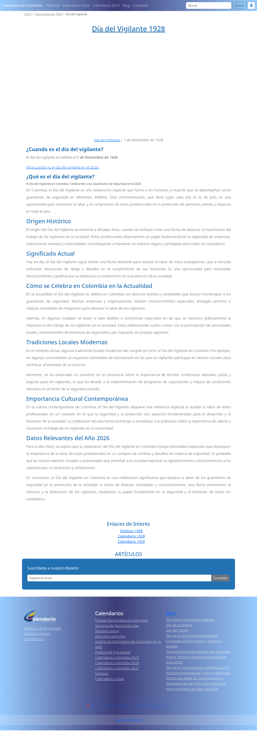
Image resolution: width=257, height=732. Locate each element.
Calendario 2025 (106, 5)
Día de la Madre (179, 626)
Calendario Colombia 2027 (117, 669)
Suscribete (220, 580)
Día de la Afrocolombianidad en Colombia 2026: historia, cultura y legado (194, 642)
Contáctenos (34, 640)
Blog (126, 5)
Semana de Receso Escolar (117, 627)
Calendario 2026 (76, 5)
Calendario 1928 (131, 537)
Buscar (239, 5)
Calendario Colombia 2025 (117, 659)
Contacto (140, 5)
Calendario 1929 (131, 543)
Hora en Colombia (110, 637)
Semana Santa (107, 632)
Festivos (53, 5)
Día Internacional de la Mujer (190, 621)
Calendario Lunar (109, 680)
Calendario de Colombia (22, 5)
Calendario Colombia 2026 (117, 664)
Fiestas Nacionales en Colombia (121, 621)
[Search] (208, 5)
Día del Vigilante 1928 (128, 28)
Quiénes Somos (37, 635)
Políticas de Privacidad (42, 629)
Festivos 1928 (131, 532)
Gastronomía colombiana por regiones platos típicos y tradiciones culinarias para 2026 (198, 658)
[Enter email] (119, 579)
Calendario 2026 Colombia (128, 721)
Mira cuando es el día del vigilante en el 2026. (62, 168)
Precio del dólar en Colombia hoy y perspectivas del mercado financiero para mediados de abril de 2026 (196, 685)
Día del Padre (177, 631)
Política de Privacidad (112, 653)
